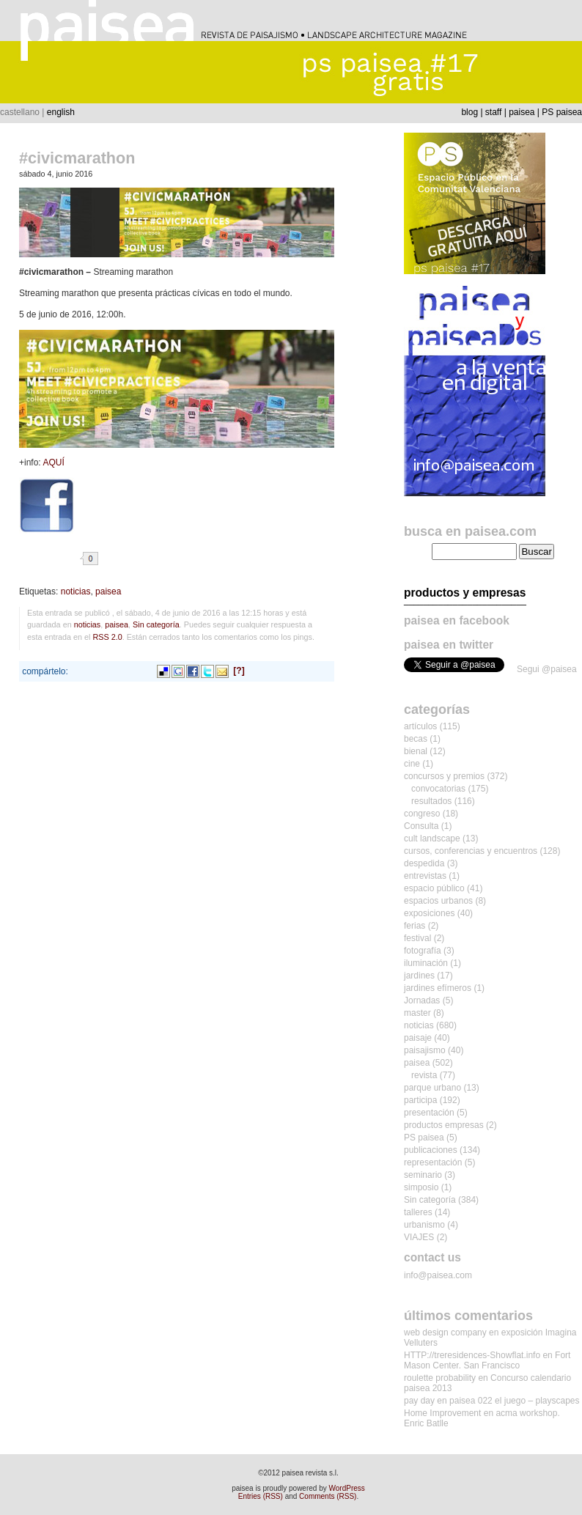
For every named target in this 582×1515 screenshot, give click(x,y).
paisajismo (425, 1050)
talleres (418, 1212)
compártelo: (45, 671)
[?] (238, 671)
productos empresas (444, 1125)
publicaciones (430, 1150)
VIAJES (419, 1237)
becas (415, 739)
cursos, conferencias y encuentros (470, 851)
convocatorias (438, 789)
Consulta (421, 826)
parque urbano (432, 1088)
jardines (419, 975)
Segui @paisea (547, 669)
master (417, 1013)
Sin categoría (156, 624)
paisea (521, 112)
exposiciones (429, 913)
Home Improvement (442, 1413)
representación (433, 1162)
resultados (431, 801)
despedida (424, 863)
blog (469, 112)
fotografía (422, 951)
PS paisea (562, 112)
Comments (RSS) (327, 1496)
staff (493, 112)
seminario (423, 1175)
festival (417, 938)
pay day (419, 1401)
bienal (415, 751)
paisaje (418, 1038)
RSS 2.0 (107, 637)
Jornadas (422, 1000)
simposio (421, 1187)
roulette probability (440, 1378)
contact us (432, 1257)
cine (412, 764)
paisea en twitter (448, 644)
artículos (420, 726)
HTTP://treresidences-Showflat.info (472, 1355)
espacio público (434, 888)
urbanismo (424, 1225)
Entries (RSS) (260, 1496)
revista (424, 1075)
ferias (414, 926)
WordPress (347, 1488)
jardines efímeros (437, 988)
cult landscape (432, 838)
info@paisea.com (438, 1275)
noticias (76, 591)
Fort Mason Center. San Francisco (487, 1360)
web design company (445, 1332)
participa (420, 1100)
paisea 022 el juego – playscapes (514, 1401)
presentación (429, 1112)
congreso (422, 813)
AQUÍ (53, 462)
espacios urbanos (438, 901)
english (61, 112)
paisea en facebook (456, 620)
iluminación (426, 963)
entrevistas (425, 876)
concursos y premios (444, 776)
